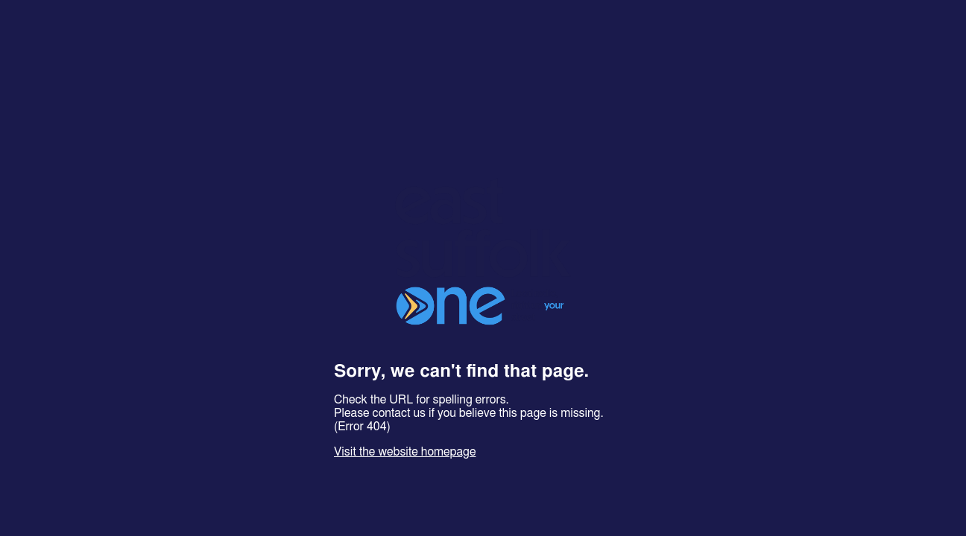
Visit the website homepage (405, 452)
